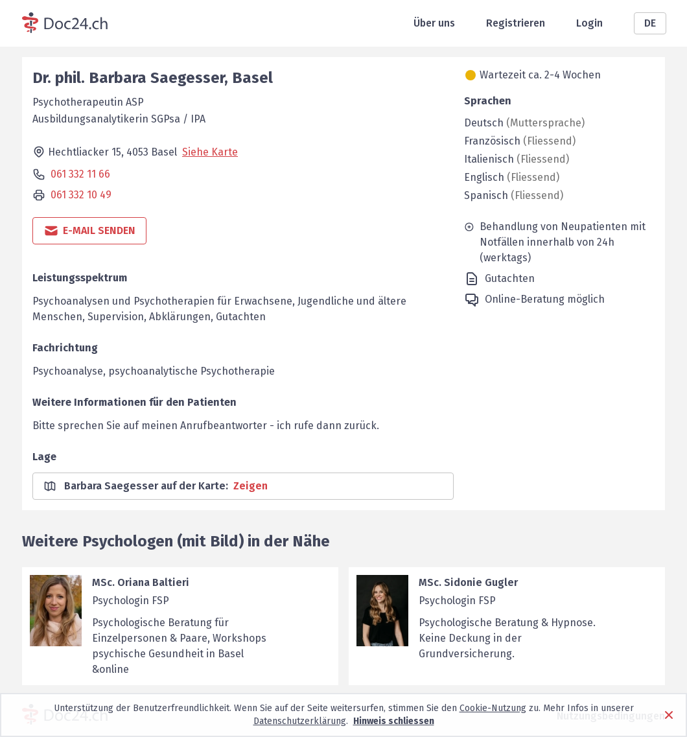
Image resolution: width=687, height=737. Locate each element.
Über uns (434, 23)
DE (650, 23)
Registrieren (515, 23)
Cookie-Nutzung (493, 708)
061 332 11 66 (80, 174)
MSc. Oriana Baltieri (140, 582)
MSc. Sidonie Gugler (468, 582)
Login (589, 23)
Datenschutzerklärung (299, 721)
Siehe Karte (210, 152)
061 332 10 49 (81, 195)
